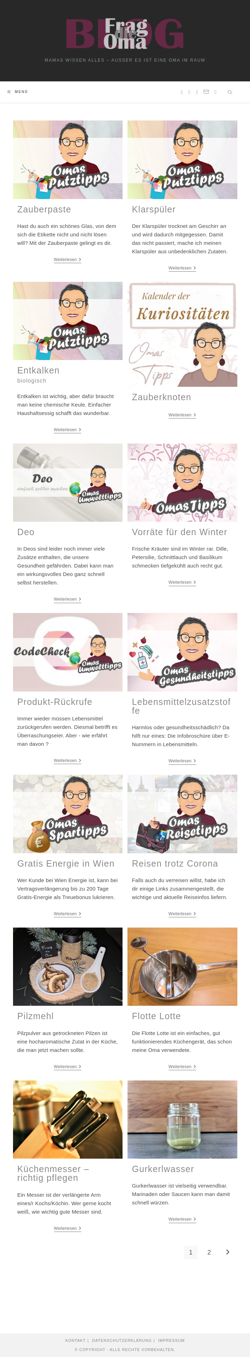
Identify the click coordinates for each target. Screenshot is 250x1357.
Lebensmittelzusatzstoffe (181, 706)
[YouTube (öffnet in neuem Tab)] (197, 92)
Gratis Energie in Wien (66, 863)
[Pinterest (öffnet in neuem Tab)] (182, 92)
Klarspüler (154, 209)
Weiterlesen (68, 259)
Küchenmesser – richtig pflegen (53, 1173)
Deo (26, 532)
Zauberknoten (162, 397)
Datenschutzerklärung (122, 1340)
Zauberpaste (44, 209)
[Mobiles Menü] (17, 92)
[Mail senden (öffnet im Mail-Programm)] (206, 92)
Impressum (171, 1340)
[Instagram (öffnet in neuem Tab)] (189, 92)
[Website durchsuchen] (230, 93)
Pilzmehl (35, 1016)
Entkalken (38, 374)
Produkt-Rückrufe (55, 702)
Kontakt (75, 1340)
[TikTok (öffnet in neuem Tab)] (215, 92)
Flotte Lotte (156, 1016)
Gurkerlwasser (163, 1169)
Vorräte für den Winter (179, 532)
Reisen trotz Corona (175, 863)
